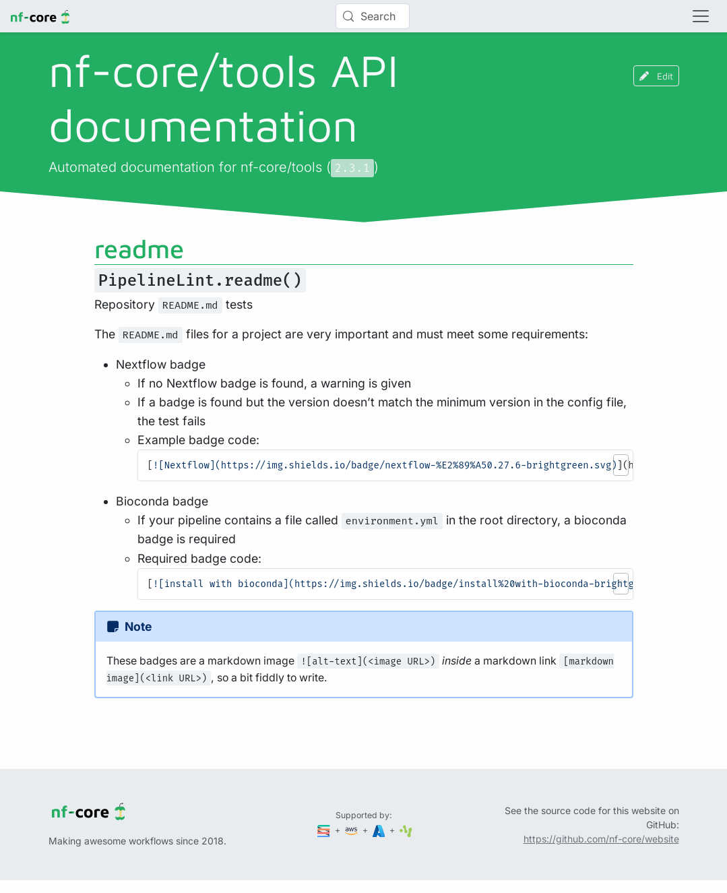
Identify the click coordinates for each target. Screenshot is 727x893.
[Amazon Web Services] (352, 830)
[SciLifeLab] (406, 830)
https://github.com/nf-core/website (601, 838)
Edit (656, 76)
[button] (621, 465)
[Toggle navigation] (701, 16)
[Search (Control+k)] (373, 16)
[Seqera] (324, 830)
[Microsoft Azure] (380, 830)
